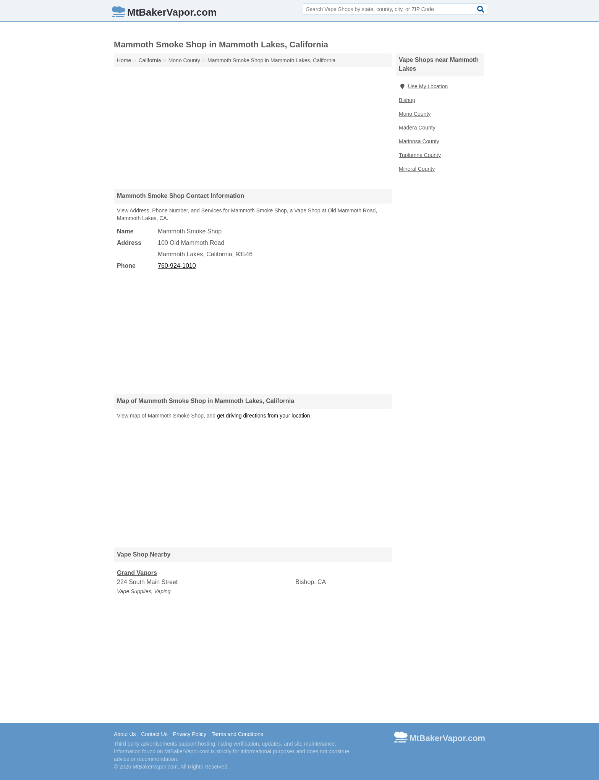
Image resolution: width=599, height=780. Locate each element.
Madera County (417, 128)
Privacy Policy (189, 734)
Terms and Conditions (237, 734)
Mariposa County (419, 141)
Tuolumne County (420, 155)
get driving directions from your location (263, 416)
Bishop (407, 100)
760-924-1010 (177, 265)
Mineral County (417, 169)
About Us (125, 734)
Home (124, 60)
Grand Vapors (137, 573)
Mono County (415, 114)
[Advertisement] (253, 127)
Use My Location (423, 86)
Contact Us (154, 734)
